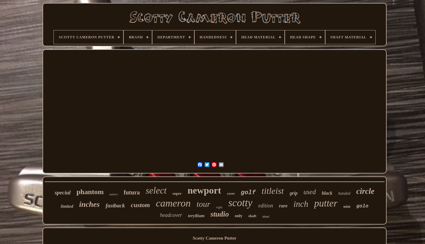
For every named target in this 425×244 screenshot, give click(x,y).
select (156, 190)
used (309, 192)
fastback (115, 205)
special (63, 192)
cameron (173, 203)
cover (231, 193)
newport (204, 190)
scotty (240, 203)
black (327, 193)
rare (283, 206)
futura (132, 192)
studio (219, 214)
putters (114, 194)
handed (344, 193)
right (219, 207)
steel (265, 216)
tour (203, 204)
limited (67, 206)
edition (265, 206)
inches (89, 204)
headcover (171, 215)
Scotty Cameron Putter (214, 238)
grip (294, 193)
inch (301, 204)
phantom (90, 192)
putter (326, 203)
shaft (252, 216)
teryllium (196, 215)
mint (347, 206)
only (238, 216)
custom (140, 205)
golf (248, 192)
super (177, 193)
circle (365, 191)
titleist (273, 191)
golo (362, 206)
